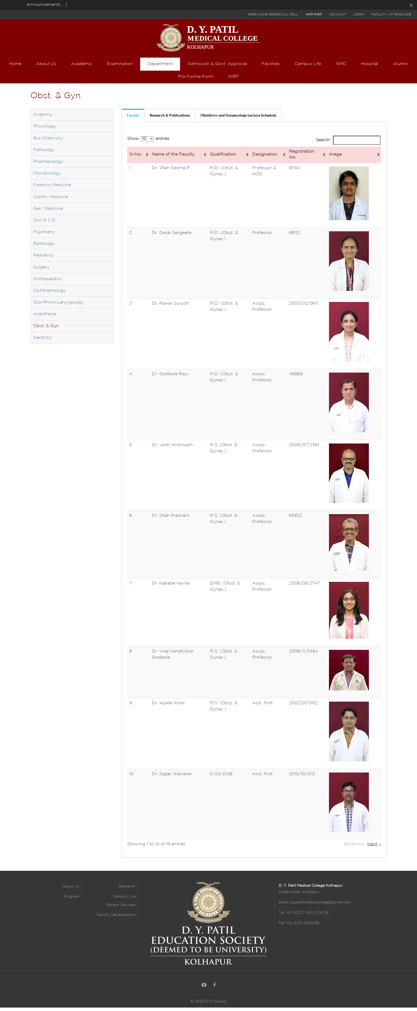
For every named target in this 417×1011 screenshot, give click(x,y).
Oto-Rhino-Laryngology (58, 306)
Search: (348, 144)
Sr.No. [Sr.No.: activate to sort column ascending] (135, 158)
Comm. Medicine (50, 201)
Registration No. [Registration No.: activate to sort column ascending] (301, 158)
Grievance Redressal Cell (273, 14)
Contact (338, 14)
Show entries (148, 143)
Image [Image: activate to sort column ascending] (335, 158)
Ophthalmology (49, 295)
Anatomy (42, 119)
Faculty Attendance (391, 14)
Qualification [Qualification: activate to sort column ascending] (223, 158)
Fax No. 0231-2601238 (299, 927)
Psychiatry (44, 236)
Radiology (44, 248)
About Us (71, 890)
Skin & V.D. (44, 224)
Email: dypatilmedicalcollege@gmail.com (315, 906)
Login (359, 14)
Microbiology (46, 177)
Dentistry (42, 342)
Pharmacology (48, 166)
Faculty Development (116, 918)
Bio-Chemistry (48, 142)
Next (372, 848)
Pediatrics (43, 260)
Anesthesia (44, 318)
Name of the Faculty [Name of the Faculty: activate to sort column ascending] (173, 158)
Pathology (44, 154)
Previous (356, 848)
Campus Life (124, 900)
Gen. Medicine (48, 213)
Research (127, 890)
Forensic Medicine (52, 189)
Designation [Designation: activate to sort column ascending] (264, 158)
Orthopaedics (47, 283)
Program (72, 900)
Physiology (44, 131)
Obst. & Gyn (46, 330)
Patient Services (121, 909)
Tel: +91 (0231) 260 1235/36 (304, 916)
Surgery (41, 271)
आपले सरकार (314, 14)
